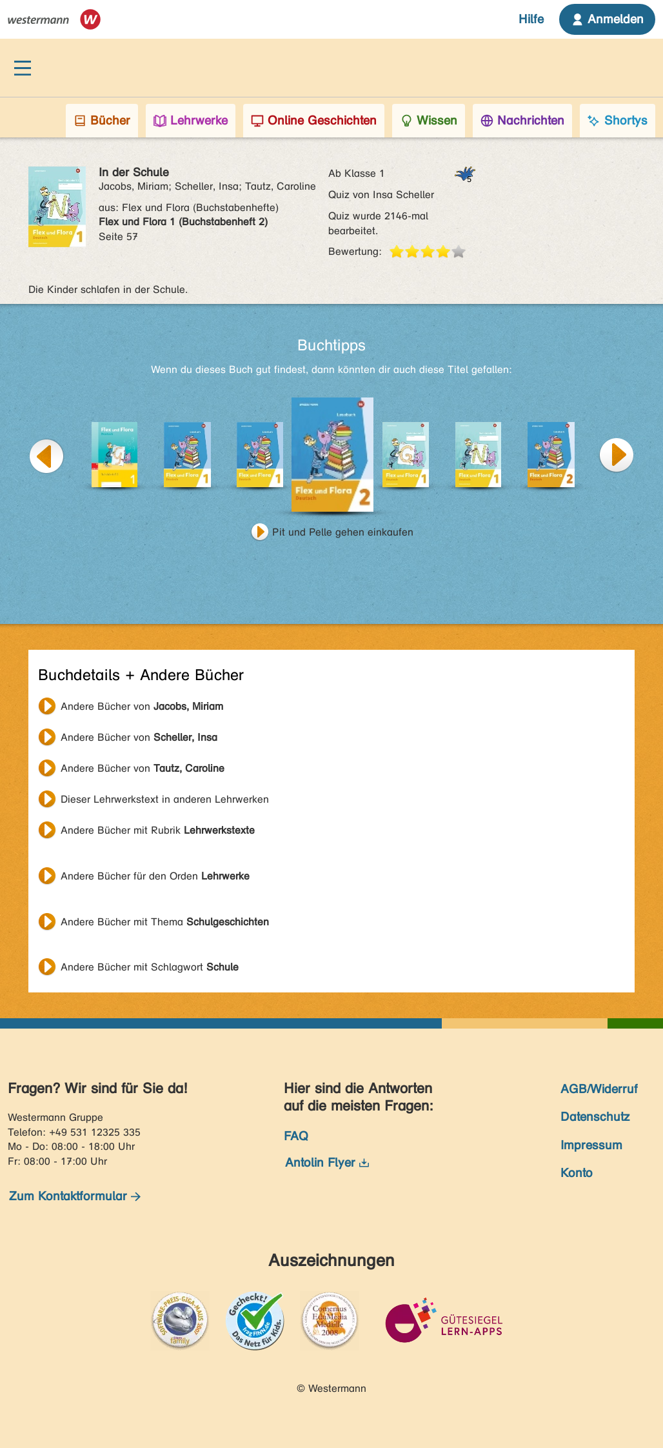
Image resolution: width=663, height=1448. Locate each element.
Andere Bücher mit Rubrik (158, 830)
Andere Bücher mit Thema (165, 922)
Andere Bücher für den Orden (155, 876)
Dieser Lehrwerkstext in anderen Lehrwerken (165, 799)
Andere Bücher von (142, 706)
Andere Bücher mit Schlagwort (150, 967)
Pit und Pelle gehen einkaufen (342, 532)
